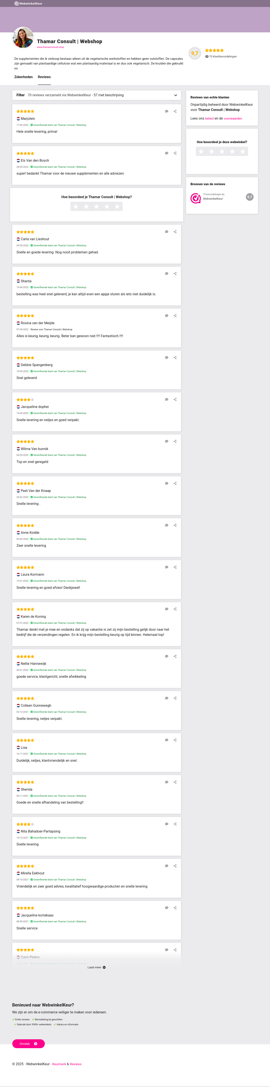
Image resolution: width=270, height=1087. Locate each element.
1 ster (80, 207)
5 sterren (247, 152)
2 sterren (216, 152)
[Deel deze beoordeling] (174, 112)
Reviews (44, 78)
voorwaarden (234, 119)
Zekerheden (23, 78)
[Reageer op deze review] (168, 112)
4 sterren (111, 207)
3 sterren (101, 207)
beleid (209, 119)
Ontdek (29, 1044)
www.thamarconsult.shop (50, 47)
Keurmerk (59, 1065)
